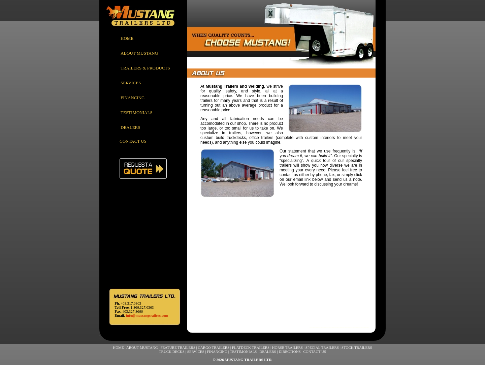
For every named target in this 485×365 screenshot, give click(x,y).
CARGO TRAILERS (213, 347)
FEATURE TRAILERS (177, 347)
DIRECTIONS (289, 351)
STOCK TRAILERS (357, 347)
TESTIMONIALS (137, 112)
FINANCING (133, 97)
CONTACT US (133, 141)
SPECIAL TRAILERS (322, 347)
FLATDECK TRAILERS (250, 347)
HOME (127, 38)
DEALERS (130, 127)
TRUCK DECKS (172, 351)
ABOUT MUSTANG (139, 53)
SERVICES (131, 82)
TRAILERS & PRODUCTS (145, 68)
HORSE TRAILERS (287, 347)
